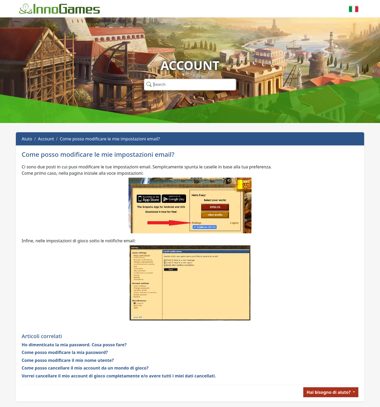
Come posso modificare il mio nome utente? (68, 360)
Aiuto (27, 139)
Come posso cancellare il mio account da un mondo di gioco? (85, 368)
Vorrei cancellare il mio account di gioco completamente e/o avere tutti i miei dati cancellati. (119, 376)
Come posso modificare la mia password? (65, 352)
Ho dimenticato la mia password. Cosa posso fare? (74, 345)
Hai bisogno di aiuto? (329, 392)
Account (46, 139)
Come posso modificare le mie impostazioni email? (110, 139)
